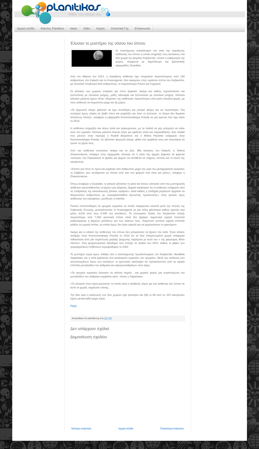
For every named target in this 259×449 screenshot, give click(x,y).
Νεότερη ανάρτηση (81, 428)
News (73, 28)
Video (86, 28)
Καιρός (100, 28)
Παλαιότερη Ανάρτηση (172, 428)
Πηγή (73, 305)
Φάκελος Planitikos (52, 28)
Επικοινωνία (142, 28)
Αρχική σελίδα (26, 28)
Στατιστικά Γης (120, 28)
